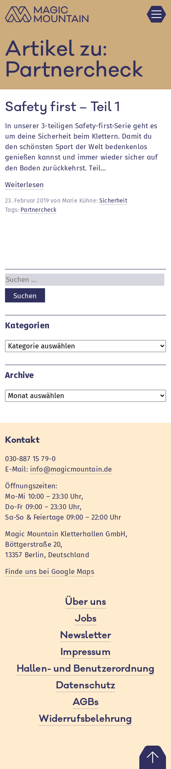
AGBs (86, 702)
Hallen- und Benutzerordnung (86, 668)
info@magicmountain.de (71, 469)
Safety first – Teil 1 (62, 107)
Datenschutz (86, 685)
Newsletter (85, 635)
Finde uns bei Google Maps (49, 571)
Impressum (85, 652)
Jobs (86, 618)
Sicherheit (113, 200)
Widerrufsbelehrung (85, 719)
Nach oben (152, 757)
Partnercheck (38, 209)
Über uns (85, 602)
